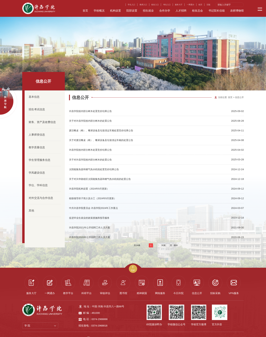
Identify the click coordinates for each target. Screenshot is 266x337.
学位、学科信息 (38, 179)
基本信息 (34, 91)
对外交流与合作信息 (41, 192)
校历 (200, 5)
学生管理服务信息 (39, 154)
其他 (31, 205)
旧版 (208, 5)
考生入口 (167, 5)
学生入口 (131, 5)
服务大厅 (178, 5)
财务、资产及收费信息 (42, 116)
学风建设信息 (37, 166)
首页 (230, 92)
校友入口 (155, 5)
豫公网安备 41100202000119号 (163, 333)
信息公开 (239, 92)
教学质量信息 (37, 141)
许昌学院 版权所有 (103, 332)
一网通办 (190, 5)
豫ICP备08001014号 (127, 332)
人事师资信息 (37, 129)
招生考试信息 (37, 103)
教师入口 (143, 5)
